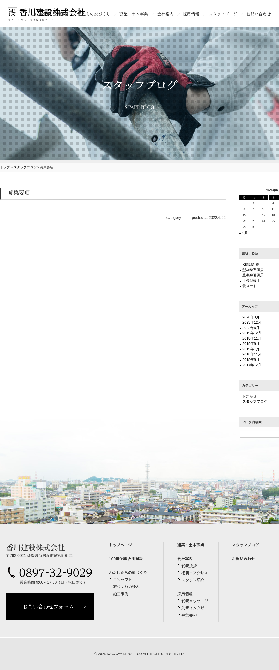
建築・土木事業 (190, 544)
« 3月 (243, 233)
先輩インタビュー (196, 608)
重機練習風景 (253, 275)
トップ (5, 167)
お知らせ (249, 396)
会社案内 (185, 558)
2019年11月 (251, 338)
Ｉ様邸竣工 (251, 281)
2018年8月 (250, 360)
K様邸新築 (250, 264)
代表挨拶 (189, 565)
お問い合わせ (243, 558)
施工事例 (120, 593)
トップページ (120, 544)
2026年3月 (250, 317)
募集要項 (189, 615)
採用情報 (185, 593)
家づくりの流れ (126, 586)
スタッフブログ (25, 167)
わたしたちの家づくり (128, 572)
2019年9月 (250, 344)
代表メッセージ (194, 600)
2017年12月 (251, 365)
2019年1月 (250, 349)
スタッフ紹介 (192, 580)
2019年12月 (251, 333)
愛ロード (249, 286)
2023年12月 (251, 322)
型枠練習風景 (253, 270)
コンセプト (122, 579)
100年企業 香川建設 (126, 558)
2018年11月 (251, 354)
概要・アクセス (194, 572)
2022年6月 (250, 328)
